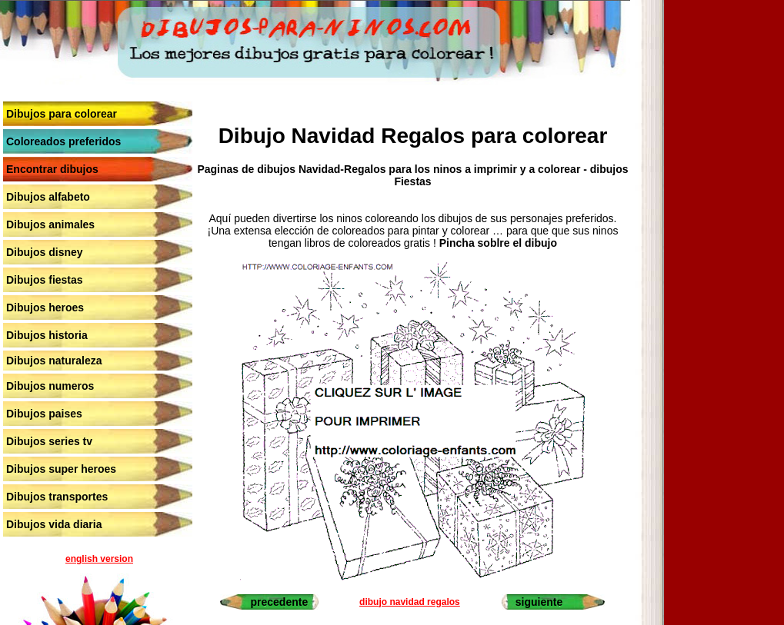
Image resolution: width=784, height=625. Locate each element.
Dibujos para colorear (61, 114)
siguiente (538, 602)
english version (99, 559)
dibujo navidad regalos (409, 602)
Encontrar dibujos (52, 169)
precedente (280, 602)
